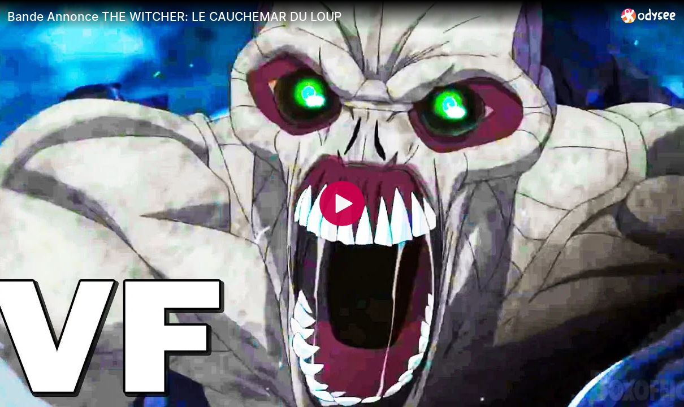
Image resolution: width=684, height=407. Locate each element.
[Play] (342, 203)
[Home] (649, 15)
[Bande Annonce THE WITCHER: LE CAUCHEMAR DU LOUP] (309, 16)
